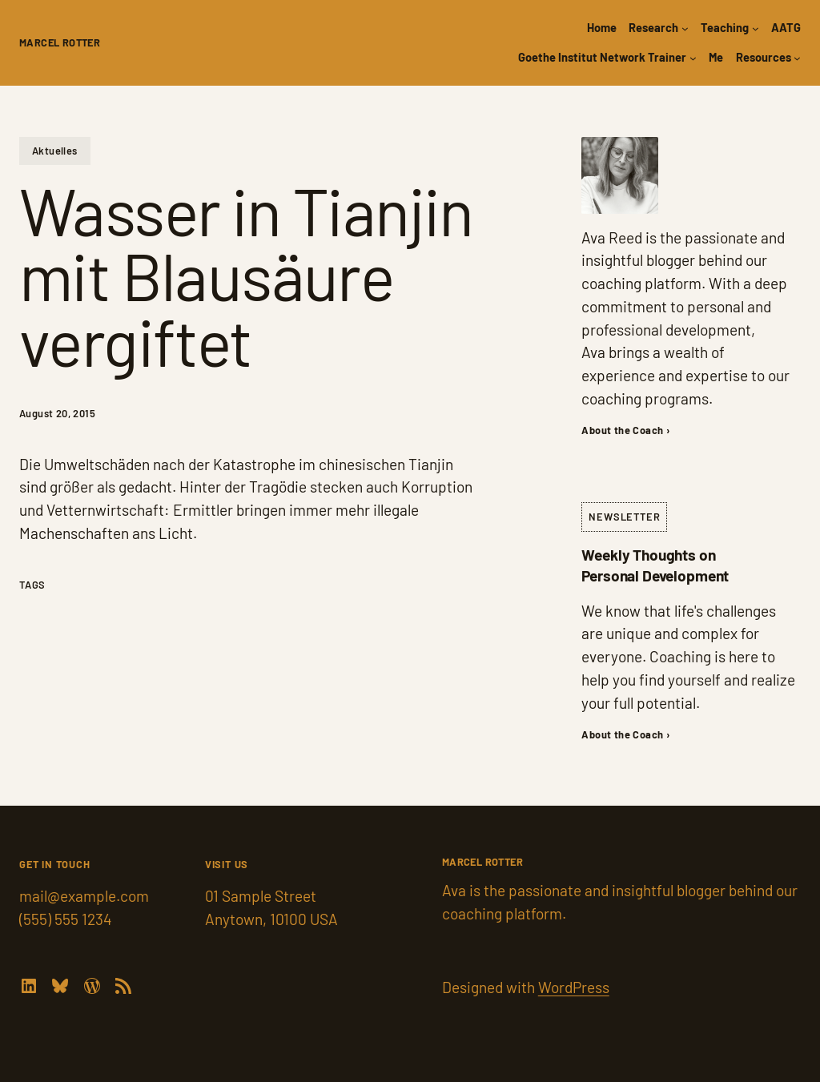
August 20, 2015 (57, 413)
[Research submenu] (685, 28)
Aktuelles (55, 150)
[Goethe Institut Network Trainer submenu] (693, 58)
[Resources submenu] (797, 58)
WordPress (573, 987)
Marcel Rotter (59, 42)
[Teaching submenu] (755, 28)
